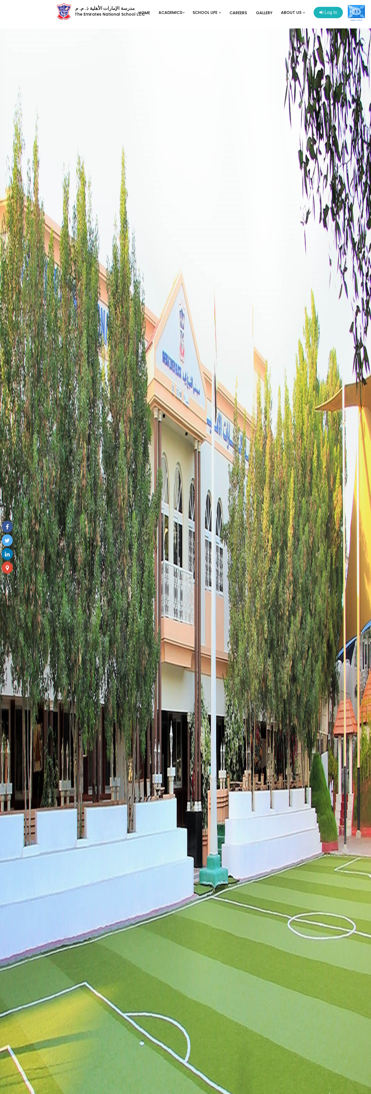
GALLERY (264, 13)
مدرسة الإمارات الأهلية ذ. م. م (105, 8)
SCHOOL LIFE (207, 12)
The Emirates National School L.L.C (110, 14)
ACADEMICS (172, 12)
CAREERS (238, 13)
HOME (144, 13)
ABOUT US (293, 12)
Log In (328, 12)
